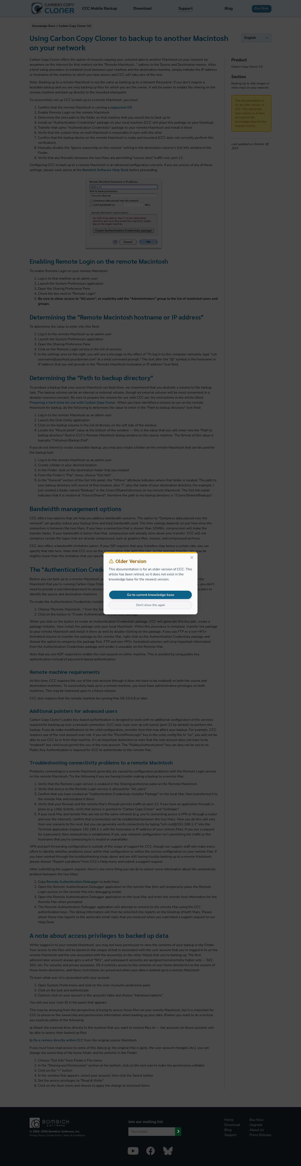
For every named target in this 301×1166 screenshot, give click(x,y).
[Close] (192, 557)
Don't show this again (150, 605)
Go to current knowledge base (150, 595)
